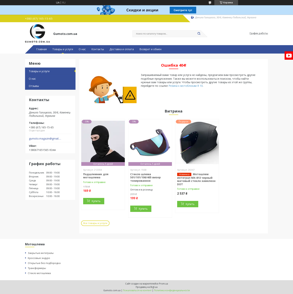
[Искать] (199, 33)
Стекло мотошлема (39, 273)
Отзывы (34, 86)
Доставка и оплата (122, 49)
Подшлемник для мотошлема (95, 175)
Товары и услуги (62, 49)
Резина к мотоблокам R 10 (186, 85)
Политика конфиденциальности (172, 290)
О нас (82, 49)
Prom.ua (163, 283)
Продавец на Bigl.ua (147, 287)
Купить (96, 201)
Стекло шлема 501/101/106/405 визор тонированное (145, 177)
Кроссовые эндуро (39, 258)
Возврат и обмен (150, 49)
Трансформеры (37, 268)
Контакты (97, 49)
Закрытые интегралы (41, 253)
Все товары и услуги (95, 223)
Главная (41, 49)
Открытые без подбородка (44, 263)
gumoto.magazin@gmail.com (45, 138)
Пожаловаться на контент (137, 290)
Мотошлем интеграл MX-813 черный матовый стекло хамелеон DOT (196, 179)
